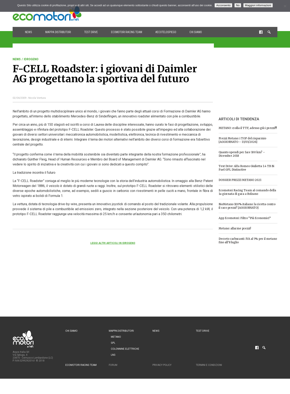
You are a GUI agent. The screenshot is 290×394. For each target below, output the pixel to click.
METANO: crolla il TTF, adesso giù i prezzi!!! (248, 128)
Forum (113, 365)
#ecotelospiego (165, 32)
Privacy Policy (161, 365)
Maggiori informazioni (258, 5)
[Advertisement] (202, 13)
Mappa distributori (58, 32)
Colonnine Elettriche (125, 348)
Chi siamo (195, 32)
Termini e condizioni (209, 365)
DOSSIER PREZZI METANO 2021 (240, 180)
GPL (113, 342)
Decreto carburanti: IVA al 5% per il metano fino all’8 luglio (248, 240)
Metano (116, 336)
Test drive (91, 32)
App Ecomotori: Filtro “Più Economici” (245, 218)
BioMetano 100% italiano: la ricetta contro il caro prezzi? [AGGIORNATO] (247, 206)
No (238, 5)
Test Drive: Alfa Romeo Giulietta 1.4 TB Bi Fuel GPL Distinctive (246, 167)
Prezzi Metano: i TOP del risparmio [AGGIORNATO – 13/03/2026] (242, 140)
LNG (113, 354)
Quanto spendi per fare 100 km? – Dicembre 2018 (242, 154)
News (28, 32)
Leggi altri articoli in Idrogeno (112, 243)
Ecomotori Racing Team (126, 32)
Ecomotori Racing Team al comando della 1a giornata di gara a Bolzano (247, 192)
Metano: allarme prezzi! (235, 228)
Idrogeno (31, 59)
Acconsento (223, 5)
